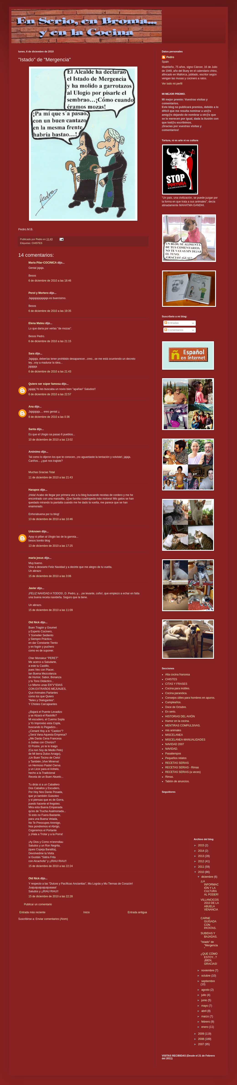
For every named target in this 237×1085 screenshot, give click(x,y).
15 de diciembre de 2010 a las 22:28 (50, 896)
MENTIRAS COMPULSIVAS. (182, 725)
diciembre (207, 876)
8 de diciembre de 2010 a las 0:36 (49, 416)
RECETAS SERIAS (177, 762)
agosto (205, 989)
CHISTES (37, 243)
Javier (32, 588)
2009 (201, 1033)
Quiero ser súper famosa (44, 383)
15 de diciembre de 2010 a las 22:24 (50, 866)
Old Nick (34, 622)
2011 (201, 866)
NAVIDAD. (171, 748)
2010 (201, 872)
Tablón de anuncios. (177, 781)
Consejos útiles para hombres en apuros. (190, 697)
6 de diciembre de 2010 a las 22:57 (49, 394)
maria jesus (36, 557)
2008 (201, 1039)
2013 (201, 856)
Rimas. (169, 776)
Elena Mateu (36, 323)
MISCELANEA (174, 734)
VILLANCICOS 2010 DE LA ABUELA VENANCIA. (210, 906)
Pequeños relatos (175, 758)
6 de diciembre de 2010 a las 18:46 (49, 280)
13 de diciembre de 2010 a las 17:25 (50, 545)
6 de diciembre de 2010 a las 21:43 (49, 371)
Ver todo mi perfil (172, 83)
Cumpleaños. (173, 702)
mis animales (173, 730)
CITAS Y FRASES (176, 683)
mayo (205, 1005)
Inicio (86, 912)
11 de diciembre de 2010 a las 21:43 (50, 477)
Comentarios (173, 330)
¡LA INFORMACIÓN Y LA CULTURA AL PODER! (210, 888)
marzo (205, 1016)
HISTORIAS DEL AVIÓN (180, 716)
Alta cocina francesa (177, 674)
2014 (201, 850)
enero (205, 1027)
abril (204, 1011)
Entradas (171, 323)
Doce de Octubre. (176, 707)
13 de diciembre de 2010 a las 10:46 (50, 519)
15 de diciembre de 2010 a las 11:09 (50, 610)
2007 (201, 1044)
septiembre (208, 981)
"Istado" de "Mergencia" (209, 945)
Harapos (33, 489)
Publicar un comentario (38, 904)
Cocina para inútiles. (177, 688)
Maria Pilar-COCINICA (42, 262)
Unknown (34, 531)
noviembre (208, 970)
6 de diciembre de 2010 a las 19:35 (49, 311)
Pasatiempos (173, 753)
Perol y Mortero (38, 293)
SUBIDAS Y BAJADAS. (209, 935)
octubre (206, 975)
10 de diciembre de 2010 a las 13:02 (50, 439)
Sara (31, 353)
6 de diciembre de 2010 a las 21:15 (49, 341)
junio (204, 1000)
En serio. (170, 711)
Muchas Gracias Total (41, 472)
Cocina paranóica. (176, 693)
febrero (206, 1021)
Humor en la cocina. (177, 721)
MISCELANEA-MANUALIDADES (185, 739)
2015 (201, 845)
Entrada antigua (137, 912)
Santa (32, 429)
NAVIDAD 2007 (174, 744)
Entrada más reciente (32, 912)
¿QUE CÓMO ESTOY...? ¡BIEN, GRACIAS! (209, 958)
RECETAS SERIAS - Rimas (182, 767)
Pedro (170, 57)
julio (204, 995)
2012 (201, 861)
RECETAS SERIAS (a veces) (183, 772)
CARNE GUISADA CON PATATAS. (208, 923)
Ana (31, 406)
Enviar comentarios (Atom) (52, 919)
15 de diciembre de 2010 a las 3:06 (49, 576)
